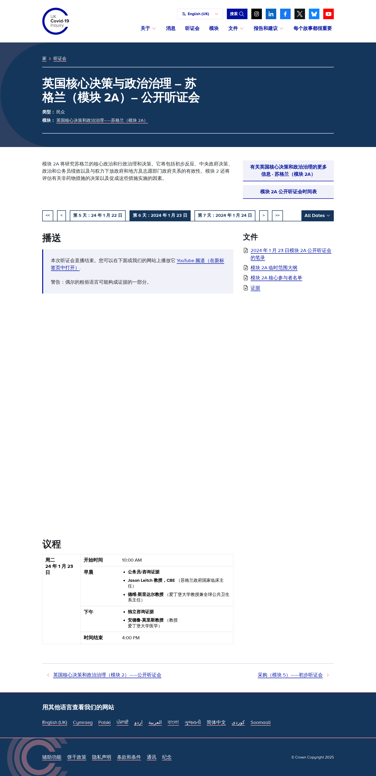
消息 (171, 28)
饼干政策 (76, 757)
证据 (255, 288)
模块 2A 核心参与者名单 (276, 278)
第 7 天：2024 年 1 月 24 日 (225, 215)
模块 (214, 28)
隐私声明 (101, 757)
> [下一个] (264, 215)
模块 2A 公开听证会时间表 (288, 192)
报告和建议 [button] (266, 28)
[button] (200, 14)
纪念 (167, 757)
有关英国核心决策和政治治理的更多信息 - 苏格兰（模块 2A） (288, 170)
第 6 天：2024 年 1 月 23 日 (160, 215)
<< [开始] (48, 215)
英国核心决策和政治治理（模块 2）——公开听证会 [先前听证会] (107, 675)
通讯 (151, 757)
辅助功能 (51, 757)
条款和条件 (129, 757)
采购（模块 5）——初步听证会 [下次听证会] (290, 675)
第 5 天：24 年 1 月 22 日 (97, 215)
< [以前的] (61, 215)
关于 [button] (145, 28)
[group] (137, 601)
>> (277, 215)
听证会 (192, 28)
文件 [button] (233, 28)
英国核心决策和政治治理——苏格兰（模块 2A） (102, 120)
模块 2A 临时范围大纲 (274, 268)
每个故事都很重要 (313, 28)
